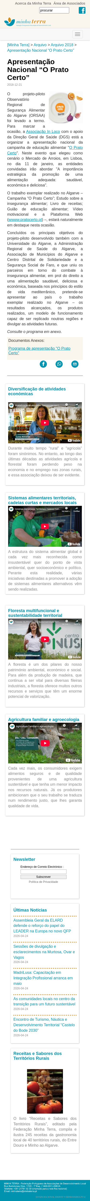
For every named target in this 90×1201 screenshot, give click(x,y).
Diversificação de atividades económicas (37, 391)
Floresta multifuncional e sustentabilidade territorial (35, 613)
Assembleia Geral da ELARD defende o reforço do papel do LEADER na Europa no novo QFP (42, 925)
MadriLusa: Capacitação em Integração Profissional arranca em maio (43, 978)
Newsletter (24, 859)
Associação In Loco (43, 132)
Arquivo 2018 (62, 45)
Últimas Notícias (30, 910)
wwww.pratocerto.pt (25, 220)
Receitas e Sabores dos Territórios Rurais (37, 1056)
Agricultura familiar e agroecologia (43, 719)
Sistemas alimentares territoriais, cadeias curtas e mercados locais (42, 500)
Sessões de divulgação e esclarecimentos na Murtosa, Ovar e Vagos (44, 951)
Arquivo (40, 45)
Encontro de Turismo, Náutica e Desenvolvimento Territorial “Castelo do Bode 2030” (44, 1024)
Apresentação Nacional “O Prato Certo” (40, 50)
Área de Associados (69, 3)
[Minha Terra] (18, 45)
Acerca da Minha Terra (33, 3)
